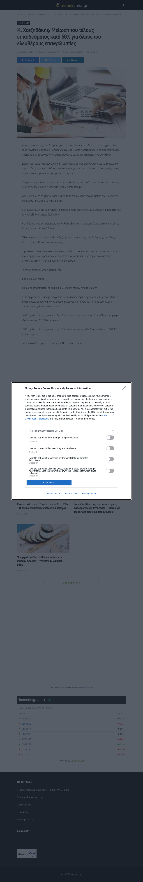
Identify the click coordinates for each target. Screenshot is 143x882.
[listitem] (71, 430)
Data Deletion (53, 493)
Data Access (71, 493)
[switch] (110, 437)
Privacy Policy (89, 493)
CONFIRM (49, 482)
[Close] (125, 389)
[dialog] (71, 441)
